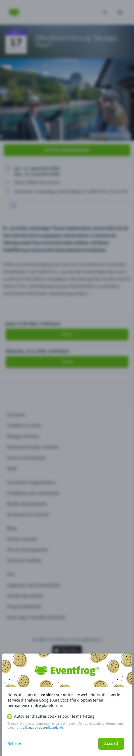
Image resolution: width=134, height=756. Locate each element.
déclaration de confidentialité (43, 727)
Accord (111, 743)
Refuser (14, 743)
